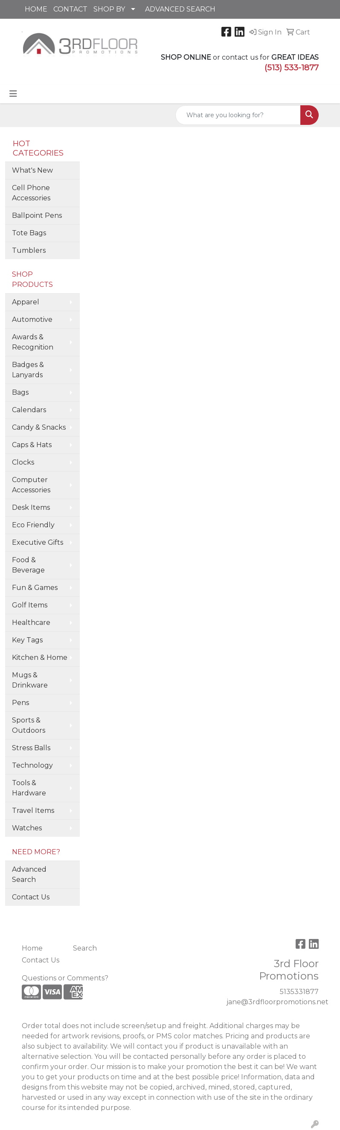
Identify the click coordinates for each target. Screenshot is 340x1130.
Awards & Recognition (32, 342)
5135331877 (299, 992)
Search (85, 948)
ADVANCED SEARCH (180, 9)
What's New (32, 170)
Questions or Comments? (65, 978)
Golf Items (29, 605)
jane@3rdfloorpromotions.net (277, 1002)
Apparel (25, 302)
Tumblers (29, 250)
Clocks (23, 462)
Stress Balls (31, 748)
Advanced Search (29, 874)
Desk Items (31, 507)
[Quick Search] (238, 115)
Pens (20, 703)
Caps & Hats (32, 445)
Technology (32, 765)
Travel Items (33, 810)
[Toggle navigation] (13, 94)
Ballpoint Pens (37, 215)
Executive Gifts (37, 542)
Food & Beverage (28, 565)
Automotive (32, 319)
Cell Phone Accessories (31, 193)
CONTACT (70, 9)
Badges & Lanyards (28, 370)
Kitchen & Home (39, 657)
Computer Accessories (31, 485)
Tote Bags (29, 233)
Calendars (29, 410)
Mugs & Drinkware (30, 680)
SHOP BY (109, 9)
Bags (20, 392)
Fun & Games (35, 588)
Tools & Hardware (29, 788)
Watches (27, 828)
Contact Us (30, 897)
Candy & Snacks (39, 427)
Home (32, 948)
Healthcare (31, 622)
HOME (36, 9)
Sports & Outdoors (28, 725)
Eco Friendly (33, 525)
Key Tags (27, 640)
